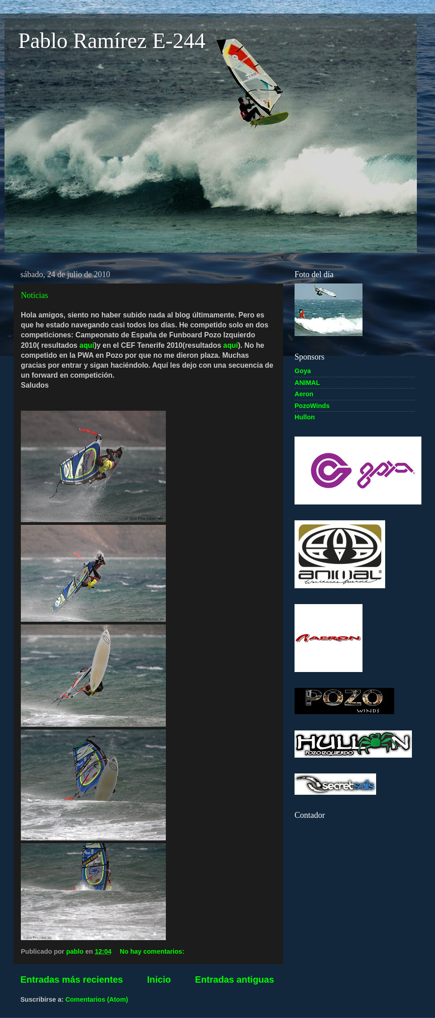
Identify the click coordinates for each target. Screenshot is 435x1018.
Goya (303, 371)
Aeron (304, 394)
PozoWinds (312, 405)
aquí (86, 345)
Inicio (159, 979)
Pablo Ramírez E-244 (111, 41)
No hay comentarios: (153, 951)
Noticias (34, 295)
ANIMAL (307, 382)
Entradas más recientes (71, 979)
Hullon (305, 417)
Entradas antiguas (234, 979)
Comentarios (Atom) (96, 999)
